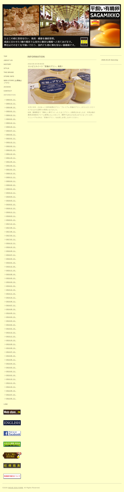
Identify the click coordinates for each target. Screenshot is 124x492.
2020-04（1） (11, 181)
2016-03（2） (11, 259)
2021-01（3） (11, 169)
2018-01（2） (11, 220)
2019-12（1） (11, 193)
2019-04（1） (11, 196)
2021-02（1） (11, 165)
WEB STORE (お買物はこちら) (13, 82)
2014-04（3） (11, 317)
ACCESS (7, 87)
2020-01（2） (11, 189)
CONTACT (8, 91)
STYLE (6, 68)
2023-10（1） (11, 127)
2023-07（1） (11, 130)
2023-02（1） (11, 134)
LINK (6, 404)
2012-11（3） (11, 383)
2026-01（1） (11, 99)
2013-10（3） (11, 340)
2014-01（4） (11, 328)
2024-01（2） (11, 119)
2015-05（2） (11, 278)
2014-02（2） (11, 325)
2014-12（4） (11, 290)
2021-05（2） (11, 162)
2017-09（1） (11, 228)
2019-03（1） (11, 200)
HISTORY (7, 64)
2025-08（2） (11, 107)
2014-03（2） (11, 321)
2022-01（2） (11, 150)
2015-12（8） (11, 266)
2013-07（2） (11, 352)
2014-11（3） (11, 294)
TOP (5, 56)
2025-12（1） (11, 103)
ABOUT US (8, 60)
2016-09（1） (11, 251)
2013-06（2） (11, 356)
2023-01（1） (11, 138)
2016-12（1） (11, 243)
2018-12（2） (11, 208)
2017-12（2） (11, 224)
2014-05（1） (11, 313)
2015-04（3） (11, 282)
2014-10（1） (11, 297)
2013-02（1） (11, 371)
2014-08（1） (11, 301)
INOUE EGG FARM (15, 488)
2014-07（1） (11, 305)
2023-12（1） (11, 123)
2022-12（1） (11, 142)
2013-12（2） (11, 332)
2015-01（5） (11, 286)
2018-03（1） (11, 216)
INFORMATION (10, 95)
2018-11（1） (11, 212)
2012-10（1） (11, 387)
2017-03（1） (11, 235)
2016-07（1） (11, 255)
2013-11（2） (11, 336)
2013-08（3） (11, 348)
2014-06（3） (11, 309)
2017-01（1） (11, 239)
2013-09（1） (11, 344)
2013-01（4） (11, 375)
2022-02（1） (11, 146)
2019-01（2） (11, 204)
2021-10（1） (11, 158)
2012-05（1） (11, 398)
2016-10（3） (11, 247)
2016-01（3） (11, 262)
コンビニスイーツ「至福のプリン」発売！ (46, 66)
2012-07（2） (11, 394)
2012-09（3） (11, 391)
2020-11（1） (11, 177)
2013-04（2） (11, 363)
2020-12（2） (11, 173)
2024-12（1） (11, 115)
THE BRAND (9, 72)
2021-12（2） (11, 154)
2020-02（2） (11, 185)
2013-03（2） (11, 367)
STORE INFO (9, 76)
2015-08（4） (11, 274)
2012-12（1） (11, 379)
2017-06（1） (11, 231)
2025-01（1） (11, 111)
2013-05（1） (11, 360)
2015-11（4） (11, 270)
